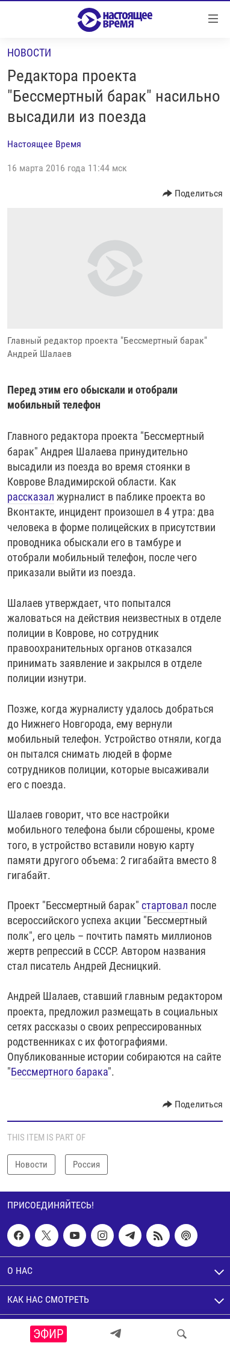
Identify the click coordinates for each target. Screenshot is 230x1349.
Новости (29, 52)
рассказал (30, 496)
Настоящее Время (44, 144)
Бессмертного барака (59, 1071)
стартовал (164, 905)
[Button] (193, 193)
